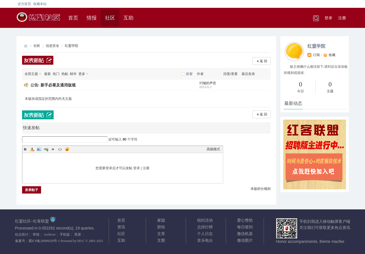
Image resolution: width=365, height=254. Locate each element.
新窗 (189, 74)
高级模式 (213, 149)
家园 (161, 220)
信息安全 (52, 46)
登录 (328, 18)
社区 (110, 18)
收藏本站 (40, 4)
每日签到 (245, 227)
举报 (36, 234)
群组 (161, 227)
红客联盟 (25, 46)
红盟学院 (316, 46)
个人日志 (205, 233)
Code (60, 149)
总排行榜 (205, 227)
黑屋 (77, 234)
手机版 (65, 234)
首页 (73, 18)
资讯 (121, 227)
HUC (80, 241)
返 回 (263, 61)
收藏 (332, 55)
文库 (161, 233)
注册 (342, 18)
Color (32, 149)
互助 (128, 18)
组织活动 (205, 220)
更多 (81, 74)
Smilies (67, 149)
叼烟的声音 (207, 83)
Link (46, 149)
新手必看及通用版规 (58, 85)
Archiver (50, 234)
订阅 (316, 55)
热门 (56, 74)
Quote (53, 149)
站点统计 (21, 234)
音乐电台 (205, 240)
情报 (92, 18)
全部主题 (31, 74)
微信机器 (245, 233)
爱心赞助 (245, 220)
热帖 (64, 74)
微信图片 (245, 240)
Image (39, 149)
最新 (47, 74)
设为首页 (24, 4)
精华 (73, 74)
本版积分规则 (261, 189)
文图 (161, 240)
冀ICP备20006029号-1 (44, 241)
